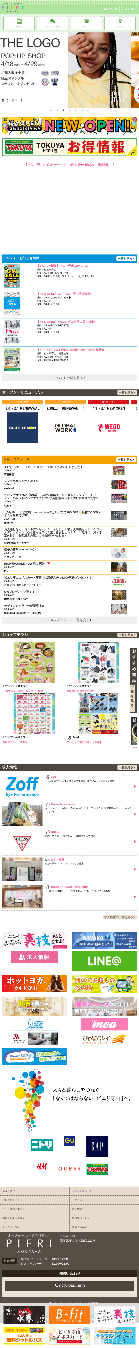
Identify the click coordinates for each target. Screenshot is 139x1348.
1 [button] (51, 110)
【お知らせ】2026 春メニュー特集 (23, 691)
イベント (19, 23)
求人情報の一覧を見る (119, 917)
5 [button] (76, 110)
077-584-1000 (70, 1286)
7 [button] (88, 110)
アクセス (110, 9)
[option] (69, 70)
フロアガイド (120, 23)
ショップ (86, 23)
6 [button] (82, 110)
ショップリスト (81, 1190)
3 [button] (63, 110)
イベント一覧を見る (69, 378)
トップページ (10, 1227)
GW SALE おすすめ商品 (80, 691)
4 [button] (70, 110)
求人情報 (78, 1209)
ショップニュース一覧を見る (69, 620)
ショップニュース (52, 23)
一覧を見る (126, 258)
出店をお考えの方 (13, 1218)
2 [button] (57, 110)
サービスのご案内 (13, 1209)
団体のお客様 (80, 1227)
